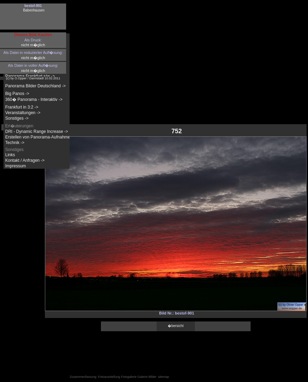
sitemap (163, 377)
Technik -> (14, 142)
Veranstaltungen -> (22, 112)
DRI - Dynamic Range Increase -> (36, 131)
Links (10, 154)
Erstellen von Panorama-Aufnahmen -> (41, 137)
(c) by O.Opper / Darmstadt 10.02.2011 (33, 78)
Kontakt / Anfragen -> (25, 160)
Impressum (15, 166)
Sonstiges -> (17, 118)
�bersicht (175, 326)
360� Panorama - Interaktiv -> (33, 99)
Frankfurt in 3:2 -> (21, 107)
